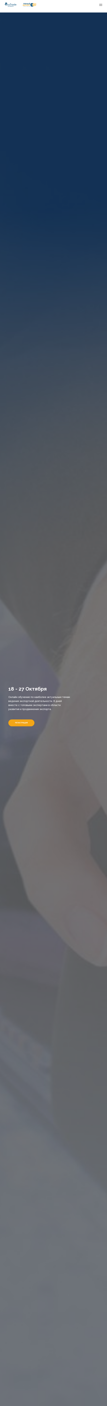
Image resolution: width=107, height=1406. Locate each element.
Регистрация (21, 723)
